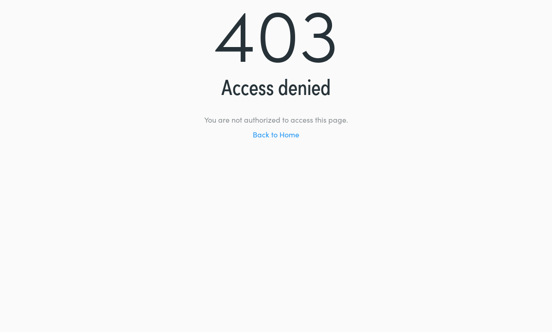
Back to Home (276, 135)
